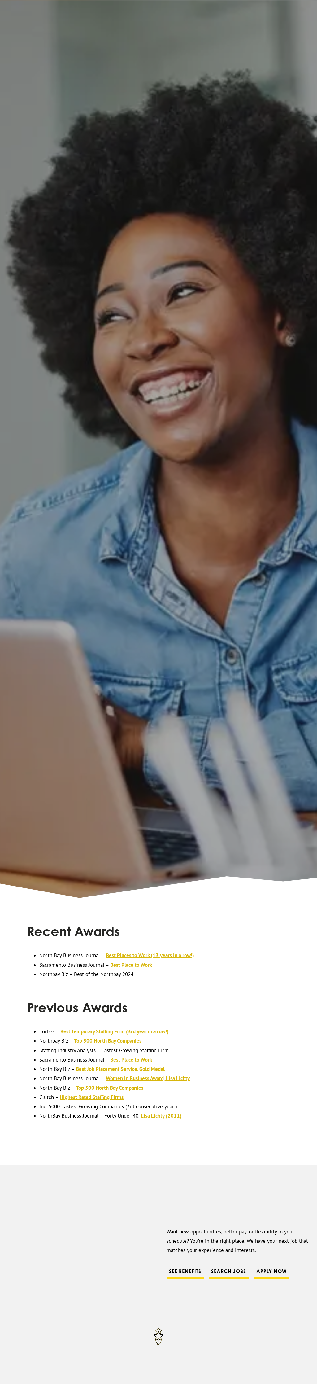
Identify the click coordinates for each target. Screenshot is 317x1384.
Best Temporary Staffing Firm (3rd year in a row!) (114, 1031)
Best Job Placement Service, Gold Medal (120, 1069)
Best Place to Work (131, 964)
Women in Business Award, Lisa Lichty (148, 1078)
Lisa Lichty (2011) (161, 1115)
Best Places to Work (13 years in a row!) (150, 955)
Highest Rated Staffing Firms (92, 1097)
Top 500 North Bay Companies (107, 1040)
